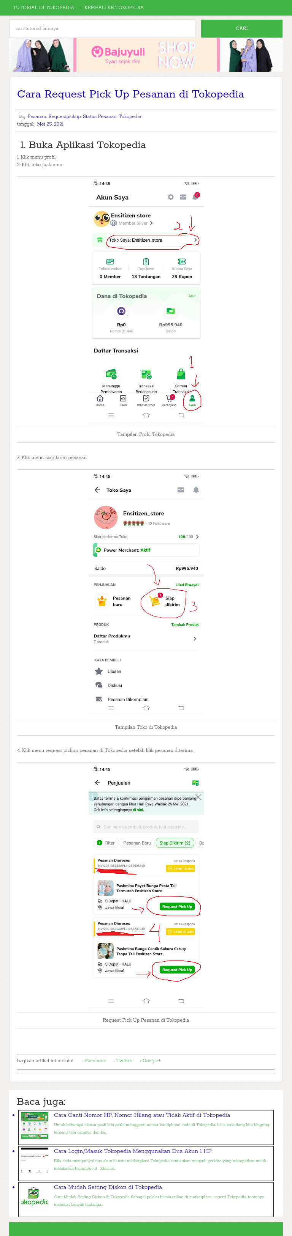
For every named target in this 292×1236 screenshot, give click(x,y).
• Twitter (123, 1061)
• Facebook (94, 1061)
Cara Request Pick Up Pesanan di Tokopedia (130, 94)
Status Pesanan (100, 117)
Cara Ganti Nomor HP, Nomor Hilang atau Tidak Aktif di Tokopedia (142, 1115)
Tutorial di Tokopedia (43, 8)
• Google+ (150, 1061)
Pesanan (37, 117)
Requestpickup (64, 117)
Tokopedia (130, 117)
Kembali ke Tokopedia (114, 8)
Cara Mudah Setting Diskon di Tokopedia (108, 1187)
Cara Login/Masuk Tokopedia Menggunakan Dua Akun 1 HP (133, 1151)
